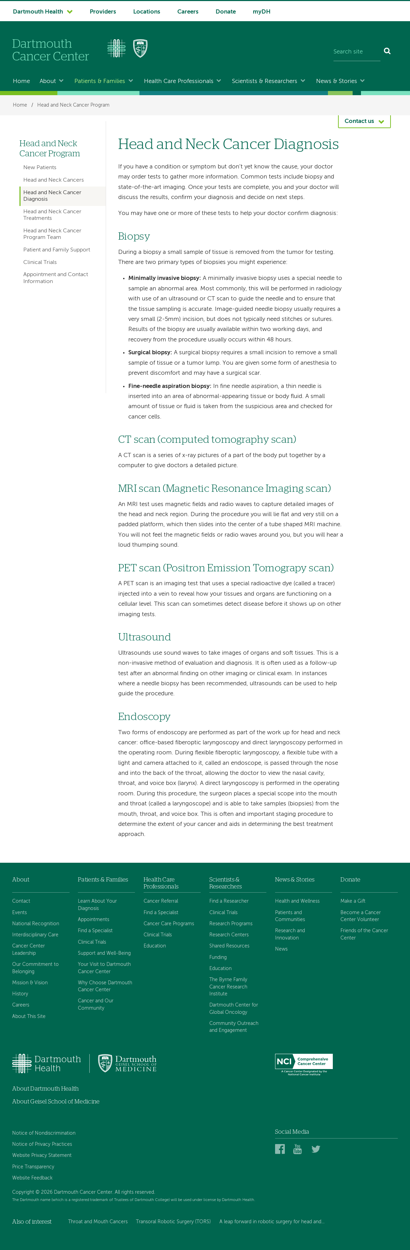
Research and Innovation (290, 934)
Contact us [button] (359, 121)
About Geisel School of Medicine (56, 1101)
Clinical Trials (40, 262)
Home (21, 81)
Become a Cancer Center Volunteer (360, 916)
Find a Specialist (95, 930)
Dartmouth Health (38, 12)
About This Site (29, 1016)
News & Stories (336, 81)
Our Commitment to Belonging (35, 968)
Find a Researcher (229, 901)
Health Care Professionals (179, 81)
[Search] (387, 52)
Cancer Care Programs (169, 923)
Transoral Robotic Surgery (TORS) (173, 1221)
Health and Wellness (297, 901)
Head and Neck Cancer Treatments (52, 215)
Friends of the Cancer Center (364, 934)
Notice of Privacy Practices (42, 1144)
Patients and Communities (290, 916)
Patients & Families (99, 81)
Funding (218, 957)
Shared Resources (229, 946)
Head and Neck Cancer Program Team (52, 234)
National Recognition (35, 923)
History (20, 994)
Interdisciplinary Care (35, 935)
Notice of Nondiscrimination (43, 1133)
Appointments (93, 919)
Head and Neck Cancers (53, 180)
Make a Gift (352, 901)
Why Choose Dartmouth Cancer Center (105, 986)
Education (155, 946)
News (281, 949)
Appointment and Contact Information (55, 278)
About (48, 81)
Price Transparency (33, 1167)
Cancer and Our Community (95, 1004)
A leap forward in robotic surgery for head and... (271, 1221)
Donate (226, 12)
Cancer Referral (161, 901)
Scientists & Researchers (264, 81)
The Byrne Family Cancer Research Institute (228, 986)
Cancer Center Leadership (28, 949)
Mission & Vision (30, 982)
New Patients (39, 168)
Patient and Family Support (56, 250)
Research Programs (230, 923)
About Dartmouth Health (45, 1089)
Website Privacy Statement (42, 1155)
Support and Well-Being (104, 953)
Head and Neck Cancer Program (73, 105)
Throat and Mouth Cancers (98, 1221)
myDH (262, 12)
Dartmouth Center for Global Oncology (233, 1009)
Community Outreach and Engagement (233, 1027)
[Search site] (357, 52)
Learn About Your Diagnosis (97, 905)
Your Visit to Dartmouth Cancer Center (104, 968)
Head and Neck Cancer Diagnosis (52, 196)
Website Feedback (32, 1178)
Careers (188, 12)
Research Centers (229, 935)
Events (19, 912)
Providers (103, 12)
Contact (21, 901)
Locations (146, 12)
